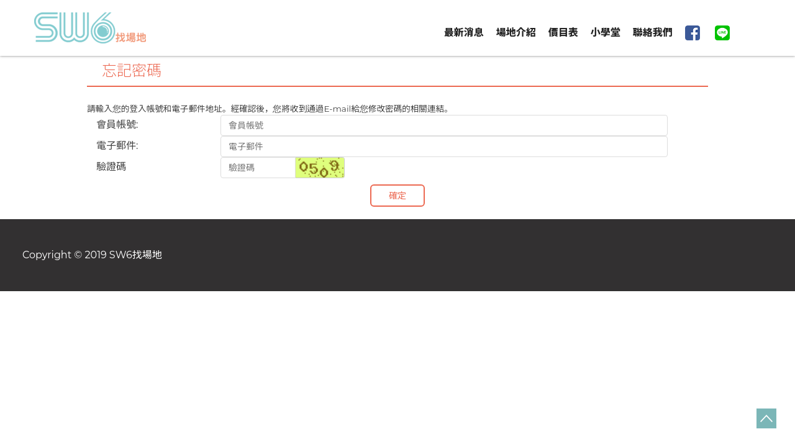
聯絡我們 (653, 32)
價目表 (563, 32)
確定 (397, 195)
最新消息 (464, 32)
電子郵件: (117, 145)
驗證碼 (111, 167)
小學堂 (605, 32)
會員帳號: (117, 124)
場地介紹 (516, 32)
